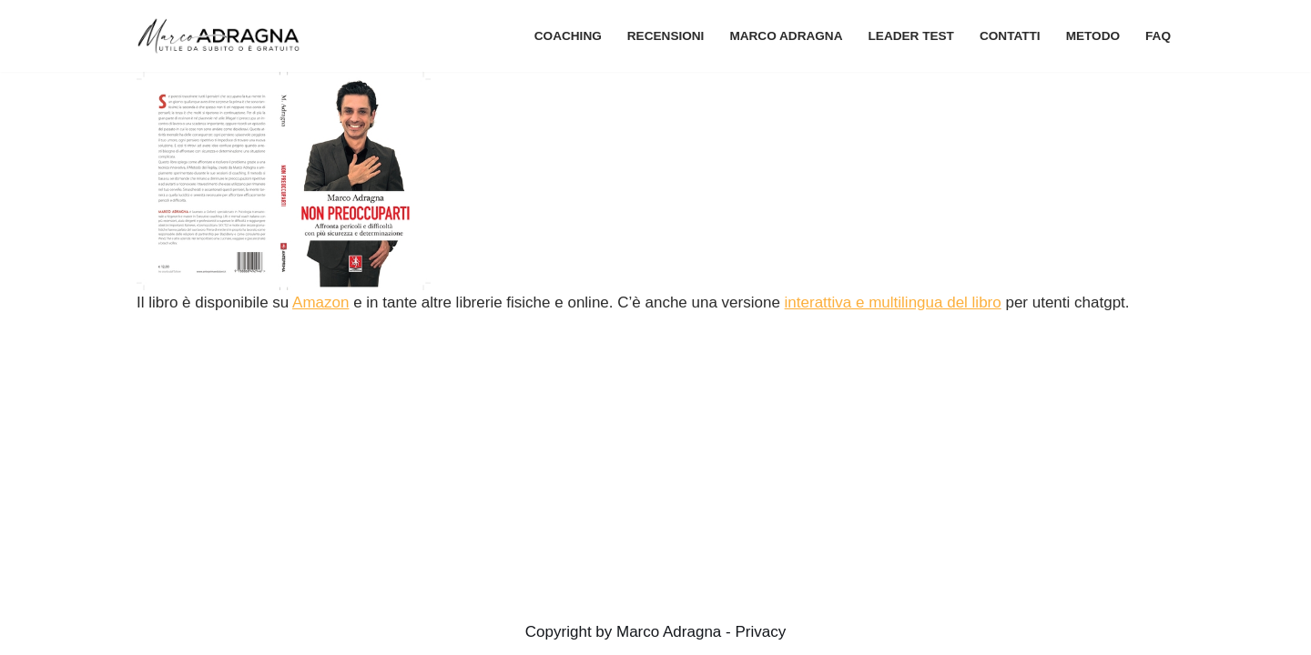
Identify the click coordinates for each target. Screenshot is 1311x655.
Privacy (760, 631)
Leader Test (911, 36)
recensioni (666, 36)
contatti (1010, 36)
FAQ (1158, 36)
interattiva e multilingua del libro (893, 302)
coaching (568, 36)
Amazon (320, 302)
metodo (1093, 36)
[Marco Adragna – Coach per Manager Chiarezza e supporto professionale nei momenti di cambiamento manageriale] (223, 35)
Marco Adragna (785, 36)
